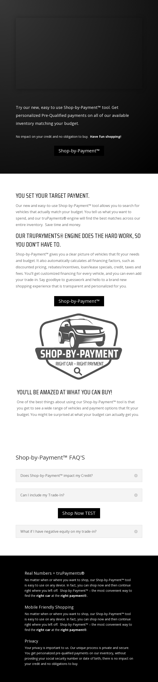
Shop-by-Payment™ (79, 151)
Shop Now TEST (79, 513)
